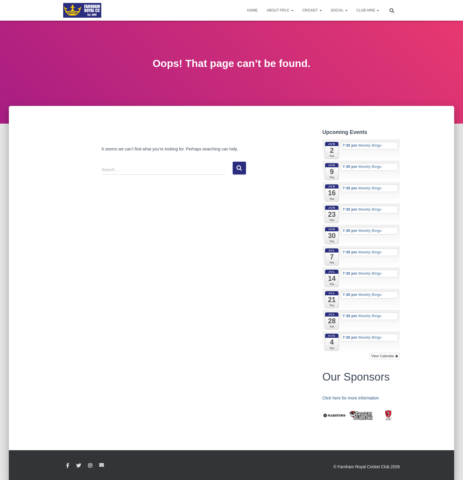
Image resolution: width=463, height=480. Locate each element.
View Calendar (384, 356)
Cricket (312, 10)
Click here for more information (350, 398)
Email (101, 465)
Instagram (90, 466)
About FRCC (280, 10)
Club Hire (367, 10)
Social (339, 10)
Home (252, 10)
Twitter (78, 466)
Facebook (67, 466)
